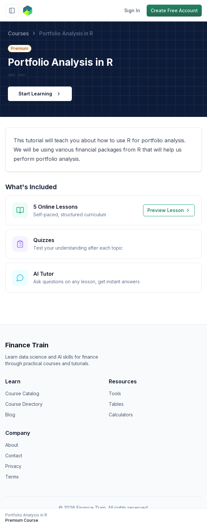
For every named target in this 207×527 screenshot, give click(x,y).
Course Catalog (22, 393)
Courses (18, 33)
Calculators (121, 414)
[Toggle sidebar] (11, 10)
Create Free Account (174, 10)
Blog (10, 414)
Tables (116, 404)
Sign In (132, 10)
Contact (13, 455)
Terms (12, 476)
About (11, 445)
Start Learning (39, 93)
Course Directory (24, 404)
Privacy (13, 466)
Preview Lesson (169, 210)
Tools (115, 393)
